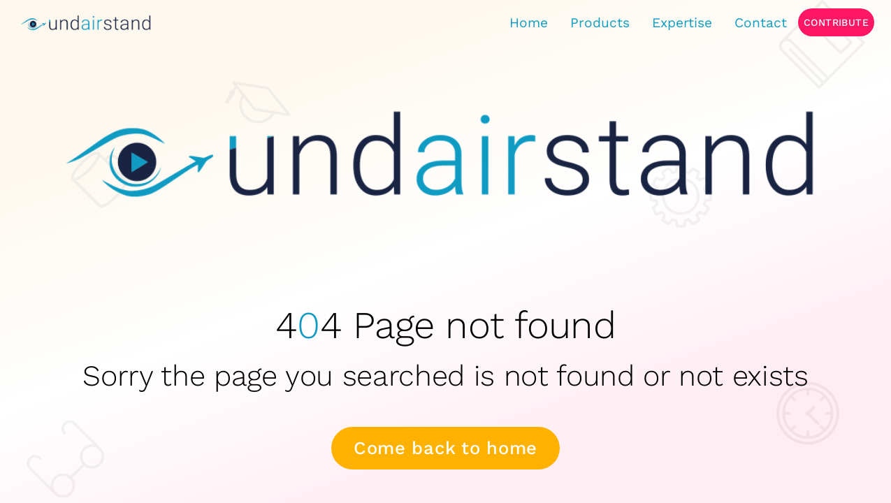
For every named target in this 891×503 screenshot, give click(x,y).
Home (528, 23)
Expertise (682, 23)
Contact (760, 23)
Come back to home (445, 448)
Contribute (836, 22)
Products (600, 23)
